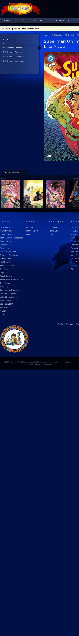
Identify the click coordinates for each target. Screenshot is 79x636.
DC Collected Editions (12, 48)
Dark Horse (5, 248)
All (4, 43)
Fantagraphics (6, 259)
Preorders (22, 20)
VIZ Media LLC (6, 304)
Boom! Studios (6, 241)
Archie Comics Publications (11, 238)
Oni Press (4, 269)
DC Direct (30, 227)
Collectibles (39, 20)
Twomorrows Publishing (10, 290)
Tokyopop (4, 286)
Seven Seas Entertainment (11, 280)
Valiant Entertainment (9, 297)
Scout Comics (6, 276)
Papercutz (4, 273)
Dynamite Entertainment (10, 255)
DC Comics (57, 35)
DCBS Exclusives (61, 20)
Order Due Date (67, 324)
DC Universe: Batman (12, 52)
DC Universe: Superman (13, 61)
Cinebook (4, 245)
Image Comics (6, 234)
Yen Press (4, 307)
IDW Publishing (6, 262)
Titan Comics (5, 283)
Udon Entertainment (8, 293)
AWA (73, 238)
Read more (34, 29)
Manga (3, 311)
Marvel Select (32, 231)
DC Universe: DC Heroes (13, 57)
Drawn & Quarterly (8, 252)
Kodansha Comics (7, 266)
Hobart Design (48, 364)
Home (7, 20)
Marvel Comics (6, 231)
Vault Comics (5, 300)
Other (2, 314)
